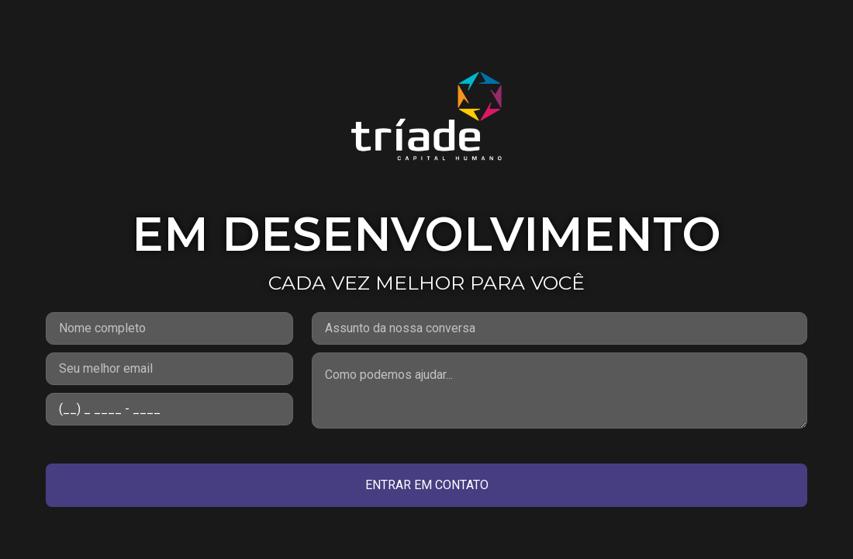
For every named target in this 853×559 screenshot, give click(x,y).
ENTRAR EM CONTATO (427, 484)
